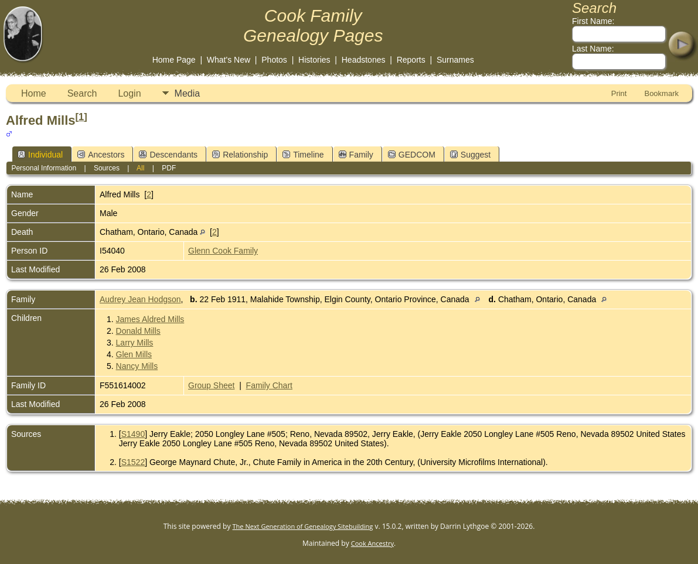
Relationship (240, 154)
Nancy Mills (137, 366)
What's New (228, 59)
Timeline (303, 154)
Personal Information (43, 168)
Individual (40, 154)
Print (619, 93)
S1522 (133, 462)
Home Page (174, 59)
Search (82, 93)
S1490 (133, 434)
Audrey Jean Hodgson (140, 299)
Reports (411, 59)
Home (33, 93)
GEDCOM (411, 154)
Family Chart (269, 385)
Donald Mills (138, 331)
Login (129, 93)
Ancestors (100, 154)
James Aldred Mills (150, 319)
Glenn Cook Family (223, 250)
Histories (314, 59)
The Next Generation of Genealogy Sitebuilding (303, 526)
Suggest (470, 154)
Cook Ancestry (372, 543)
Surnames (455, 59)
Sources (107, 168)
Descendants (168, 154)
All (140, 168)
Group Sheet (211, 385)
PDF (169, 168)
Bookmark (661, 93)
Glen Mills (134, 354)
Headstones (364, 59)
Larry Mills (135, 342)
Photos (274, 59)
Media (187, 93)
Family (356, 154)
